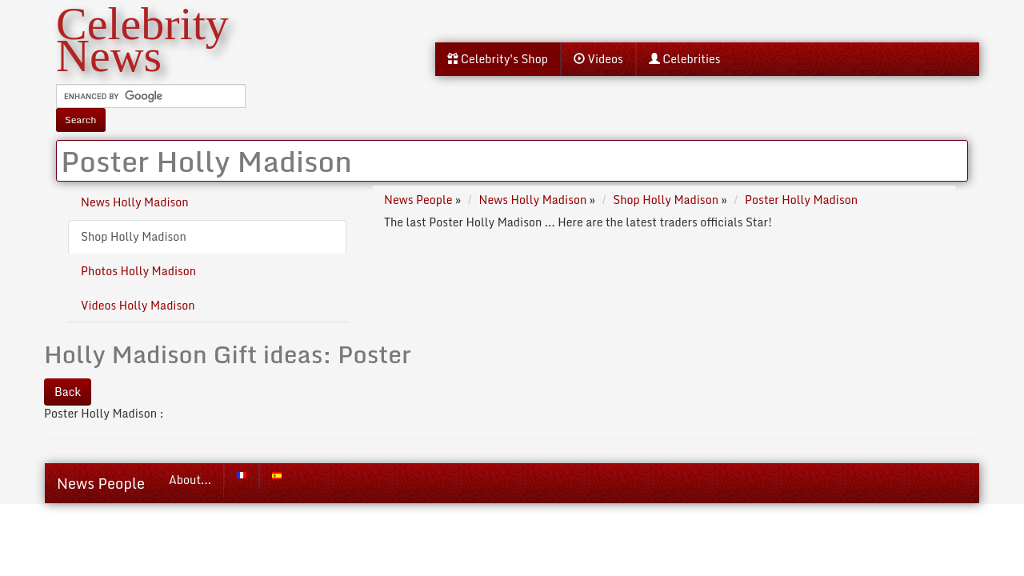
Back (67, 391)
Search (81, 119)
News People (101, 483)
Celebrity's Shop (497, 59)
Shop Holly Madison (133, 236)
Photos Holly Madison (138, 271)
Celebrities (685, 59)
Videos (598, 59)
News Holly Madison (135, 202)
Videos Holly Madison (138, 305)
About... (190, 479)
